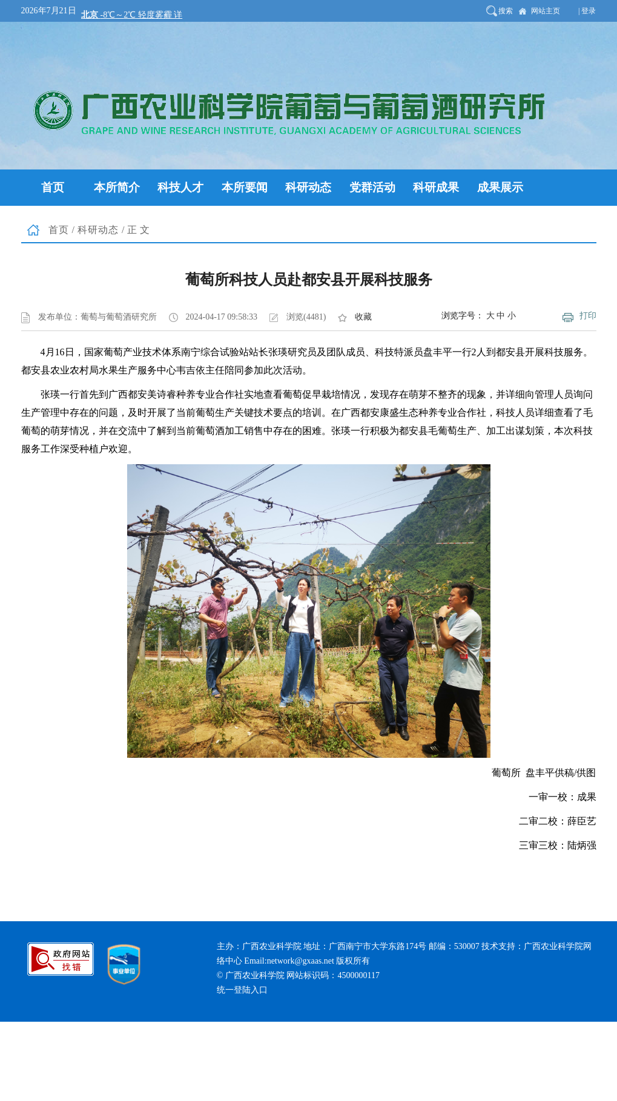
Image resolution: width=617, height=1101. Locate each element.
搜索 (505, 11)
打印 (587, 315)
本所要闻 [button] (245, 187)
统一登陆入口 (242, 989)
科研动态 (98, 230)
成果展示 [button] (500, 187)
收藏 (363, 316)
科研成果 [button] (436, 187)
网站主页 (545, 11)
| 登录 (587, 11)
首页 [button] (52, 187)
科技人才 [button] (180, 187)
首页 (58, 230)
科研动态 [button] (308, 187)
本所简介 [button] (117, 187)
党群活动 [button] (372, 187)
